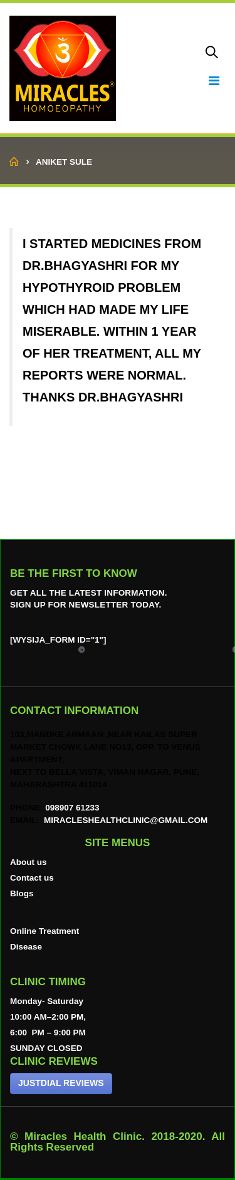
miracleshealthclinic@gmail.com (124, 820)
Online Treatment (44, 931)
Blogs (22, 893)
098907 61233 (72, 807)
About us (28, 862)
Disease (26, 946)
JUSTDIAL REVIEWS (61, 1083)
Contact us (32, 877)
